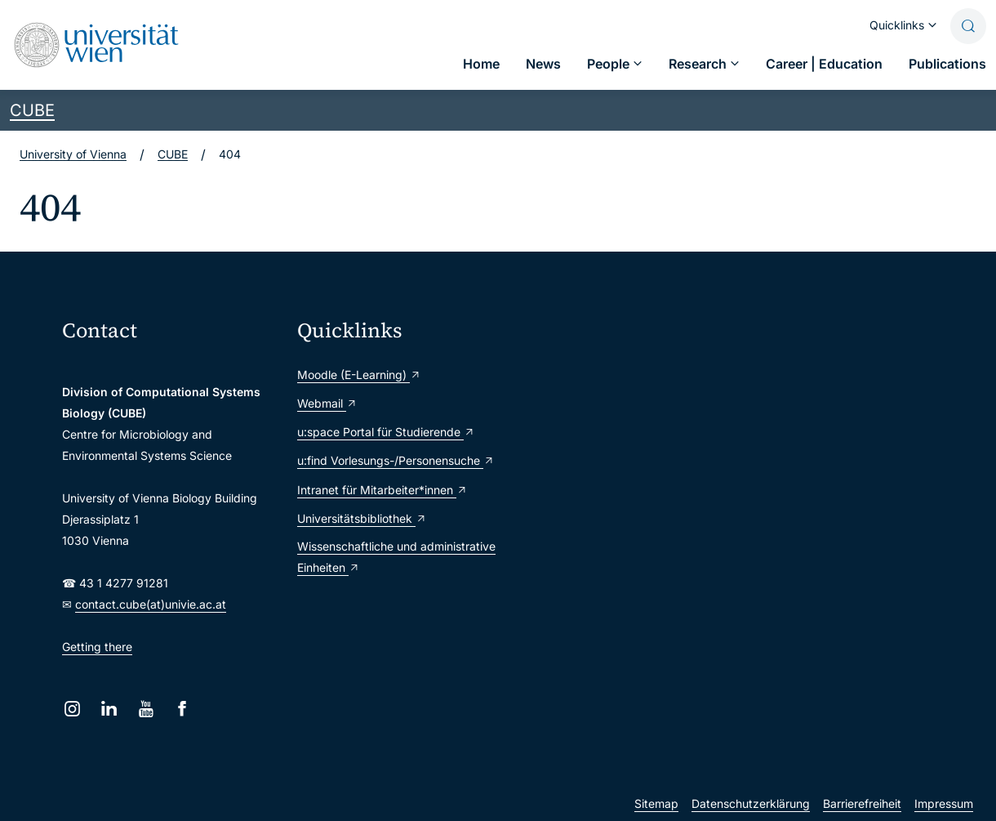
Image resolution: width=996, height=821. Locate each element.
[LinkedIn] (109, 709)
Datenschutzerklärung (750, 803)
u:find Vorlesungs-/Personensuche (396, 460)
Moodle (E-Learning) (359, 374)
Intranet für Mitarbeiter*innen (382, 490)
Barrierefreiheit (862, 803)
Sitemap (656, 803)
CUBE (32, 110)
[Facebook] (182, 709)
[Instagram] (72, 709)
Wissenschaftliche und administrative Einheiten (396, 556)
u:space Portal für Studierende (386, 432)
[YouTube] (145, 709)
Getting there (97, 647)
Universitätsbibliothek (362, 518)
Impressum (943, 803)
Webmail (327, 403)
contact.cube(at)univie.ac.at (150, 604)
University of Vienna (73, 154)
